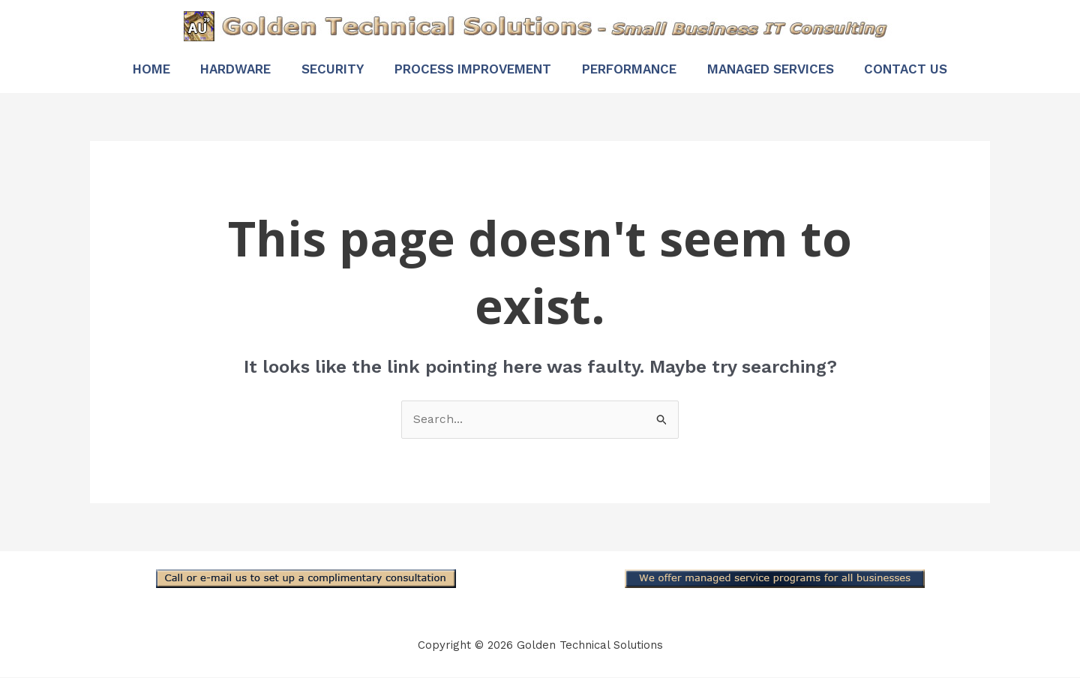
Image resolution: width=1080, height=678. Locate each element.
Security (326, 69)
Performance (636, 69)
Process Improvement (472, 69)
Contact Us (926, 69)
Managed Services (784, 69)
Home (130, 69)
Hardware (222, 69)
